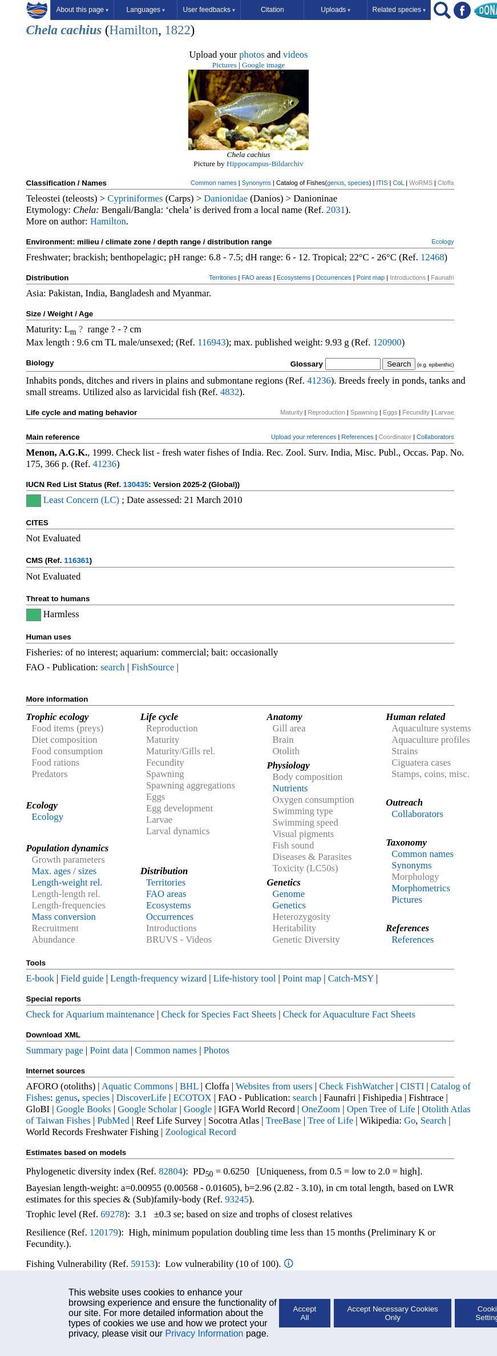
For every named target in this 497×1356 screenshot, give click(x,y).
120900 (387, 342)
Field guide (81, 978)
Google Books (83, 1109)
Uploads (335, 10)
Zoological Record (200, 1131)
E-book (40, 978)
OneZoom (320, 1109)
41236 (319, 380)
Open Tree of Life (381, 1109)
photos (251, 54)
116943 (211, 342)
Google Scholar (147, 1109)
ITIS (381, 182)
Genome (289, 893)
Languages (146, 10)
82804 (171, 1171)
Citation (272, 10)
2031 (335, 209)
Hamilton (134, 30)
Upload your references (303, 436)
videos (295, 54)
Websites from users (274, 1086)
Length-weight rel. (67, 882)
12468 (433, 257)
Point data (109, 1050)
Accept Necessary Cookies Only (392, 1313)
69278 (112, 1214)
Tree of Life (330, 1120)
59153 (143, 1263)
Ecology (442, 241)
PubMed (113, 1120)
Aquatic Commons (137, 1086)
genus (335, 182)
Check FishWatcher (356, 1086)
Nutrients (290, 788)
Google (198, 1109)
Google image (263, 65)
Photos (216, 1050)
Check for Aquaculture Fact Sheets (349, 1014)
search (112, 667)
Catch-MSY (351, 978)
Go (409, 1120)
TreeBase (283, 1120)
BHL (189, 1086)
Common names (214, 182)
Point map (371, 277)
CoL (398, 182)
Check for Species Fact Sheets (218, 1014)
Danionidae (226, 198)
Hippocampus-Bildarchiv (265, 163)
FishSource (152, 667)
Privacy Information (204, 1333)
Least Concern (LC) (81, 499)
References (357, 436)
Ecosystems (293, 277)
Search (433, 1120)
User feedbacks (209, 10)
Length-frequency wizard (158, 978)
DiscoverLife (141, 1097)
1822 (177, 30)
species (358, 182)
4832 (229, 392)
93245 (237, 1199)
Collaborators (435, 436)
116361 (76, 560)
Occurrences (333, 277)
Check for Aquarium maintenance (90, 1014)
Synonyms (256, 182)
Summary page (54, 1050)
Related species (399, 10)
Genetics (289, 905)
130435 (135, 484)
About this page (82, 10)
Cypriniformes (135, 198)
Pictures (224, 65)
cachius (81, 30)
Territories (222, 277)
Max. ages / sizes (64, 871)
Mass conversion (64, 916)
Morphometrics (420, 888)
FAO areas (256, 277)
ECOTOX (192, 1097)
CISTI (413, 1086)
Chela (42, 30)
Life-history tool (244, 978)
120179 (104, 1232)
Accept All (305, 1313)
